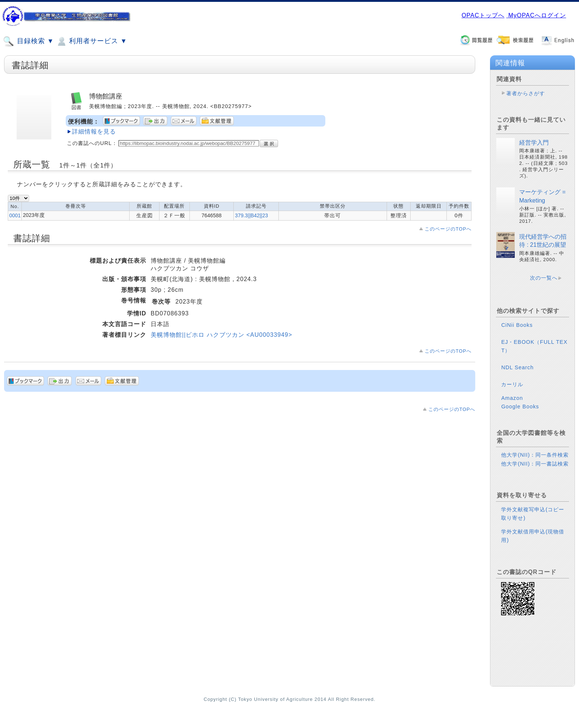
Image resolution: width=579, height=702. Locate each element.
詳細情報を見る (94, 131)
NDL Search (517, 367)
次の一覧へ (544, 278)
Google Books (520, 406)
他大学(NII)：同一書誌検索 (535, 464)
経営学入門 (534, 142)
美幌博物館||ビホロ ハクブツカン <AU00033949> (221, 335)
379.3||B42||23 (251, 215)
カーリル (512, 384)
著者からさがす (525, 93)
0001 (15, 215)
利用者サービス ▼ (91, 41)
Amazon (512, 398)
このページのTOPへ (448, 229)
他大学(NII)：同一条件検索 (535, 455)
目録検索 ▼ (28, 41)
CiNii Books (516, 325)
